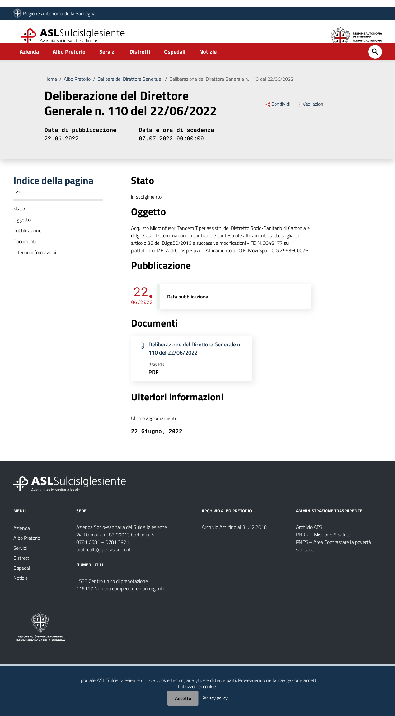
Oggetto (22, 234)
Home (51, 94)
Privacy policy (215, 697)
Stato (19, 223)
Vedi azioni (310, 119)
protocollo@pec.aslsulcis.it (103, 564)
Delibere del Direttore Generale (129, 94)
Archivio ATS (309, 541)
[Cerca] (375, 67)
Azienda (29, 66)
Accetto (183, 698)
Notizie (208, 66)
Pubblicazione (27, 245)
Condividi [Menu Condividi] (277, 119)
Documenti (24, 256)
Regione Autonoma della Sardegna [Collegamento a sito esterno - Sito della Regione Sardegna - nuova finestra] (59, 14)
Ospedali (175, 66)
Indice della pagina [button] (53, 200)
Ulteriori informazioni (34, 267)
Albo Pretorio (69, 66)
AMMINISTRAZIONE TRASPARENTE (329, 525)
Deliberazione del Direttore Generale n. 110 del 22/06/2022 (231, 94)
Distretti (139, 66)
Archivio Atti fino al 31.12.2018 (234, 541)
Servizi (107, 66)
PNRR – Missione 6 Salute (323, 549)
